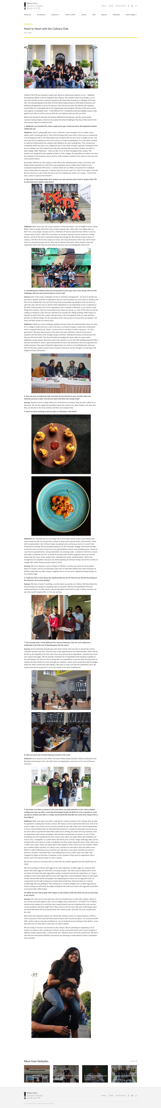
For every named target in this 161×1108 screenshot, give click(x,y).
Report (104, 14)
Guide (111, 6)
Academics (41, 14)
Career (84, 14)
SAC (94, 14)
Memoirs (27, 14)
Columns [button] (55, 14)
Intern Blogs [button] (131, 14)
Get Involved (121, 6)
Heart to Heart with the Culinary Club (46, 28)
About (104, 6)
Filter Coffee (70, 14)
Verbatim (116, 14)
